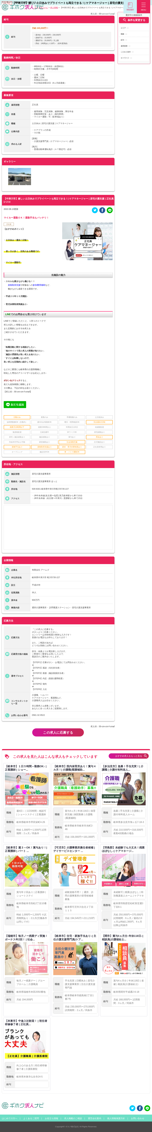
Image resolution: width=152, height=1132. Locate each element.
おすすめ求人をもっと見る (131, 756)
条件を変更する (133, 20)
